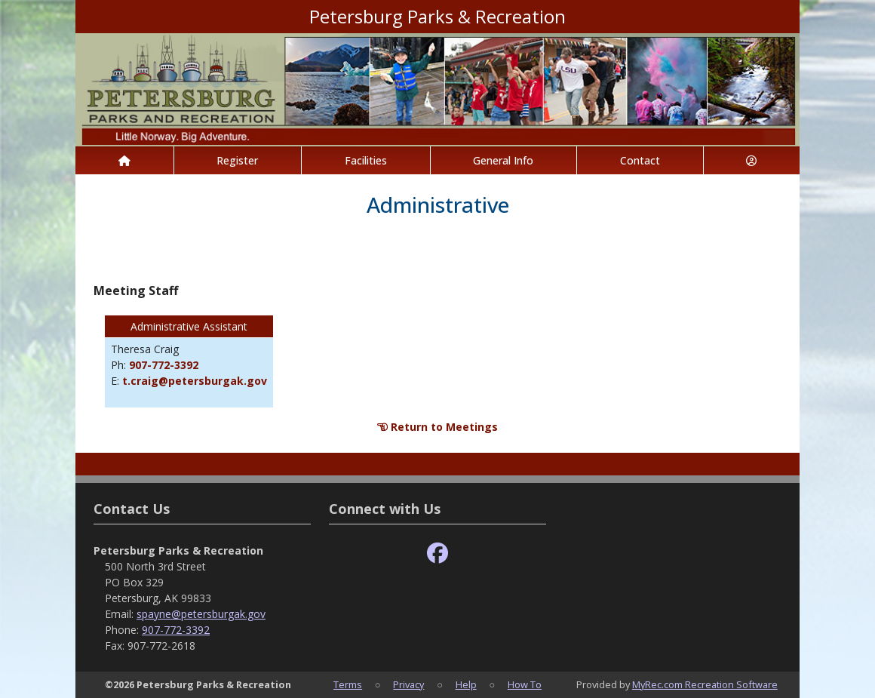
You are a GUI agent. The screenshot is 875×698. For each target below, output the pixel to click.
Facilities (366, 160)
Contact (640, 160)
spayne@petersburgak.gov (201, 614)
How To (525, 684)
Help (466, 684)
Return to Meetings (437, 427)
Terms (347, 684)
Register (237, 160)
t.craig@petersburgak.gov (194, 381)
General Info (503, 160)
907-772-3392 (163, 365)
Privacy (408, 684)
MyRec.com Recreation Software (705, 684)
